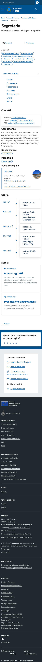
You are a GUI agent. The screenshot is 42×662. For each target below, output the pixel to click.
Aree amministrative (8, 424)
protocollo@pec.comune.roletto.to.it (21, 123)
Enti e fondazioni (7, 431)
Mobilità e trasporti (8, 475)
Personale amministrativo (10, 438)
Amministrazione (13, 18)
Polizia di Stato (6, 592)
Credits (12, 653)
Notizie (3, 491)
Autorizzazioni (10, 269)
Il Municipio (8, 171)
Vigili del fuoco (6, 600)
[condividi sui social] (6, 43)
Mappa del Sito (30, 653)
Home (3, 18)
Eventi (3, 507)
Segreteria (4, 20)
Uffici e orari (5, 549)
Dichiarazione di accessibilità (11, 614)
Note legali (5, 610)
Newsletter (5, 642)
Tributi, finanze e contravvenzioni (13, 479)
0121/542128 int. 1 (18, 117)
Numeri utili (5, 552)
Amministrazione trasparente (12, 617)
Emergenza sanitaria (9, 603)
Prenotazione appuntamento (12, 625)
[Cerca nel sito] (35, 9)
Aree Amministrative (28, 18)
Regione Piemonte (8, 3)
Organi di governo (7, 435)
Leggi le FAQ (6, 620)
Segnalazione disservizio (10, 622)
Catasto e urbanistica (9, 465)
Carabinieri (5, 589)
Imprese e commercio (9, 472)
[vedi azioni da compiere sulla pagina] (28, 43)
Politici (3, 442)
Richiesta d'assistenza (9, 628)
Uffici (3, 445)
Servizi (26, 651)
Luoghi (3, 503)
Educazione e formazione (10, 468)
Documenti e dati (7, 428)
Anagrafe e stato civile (9, 458)
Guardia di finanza (8, 596)
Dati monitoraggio (8, 651)
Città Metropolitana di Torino (11, 585)
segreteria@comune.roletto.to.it (21, 120)
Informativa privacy (8, 607)
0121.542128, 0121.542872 (15, 181)
